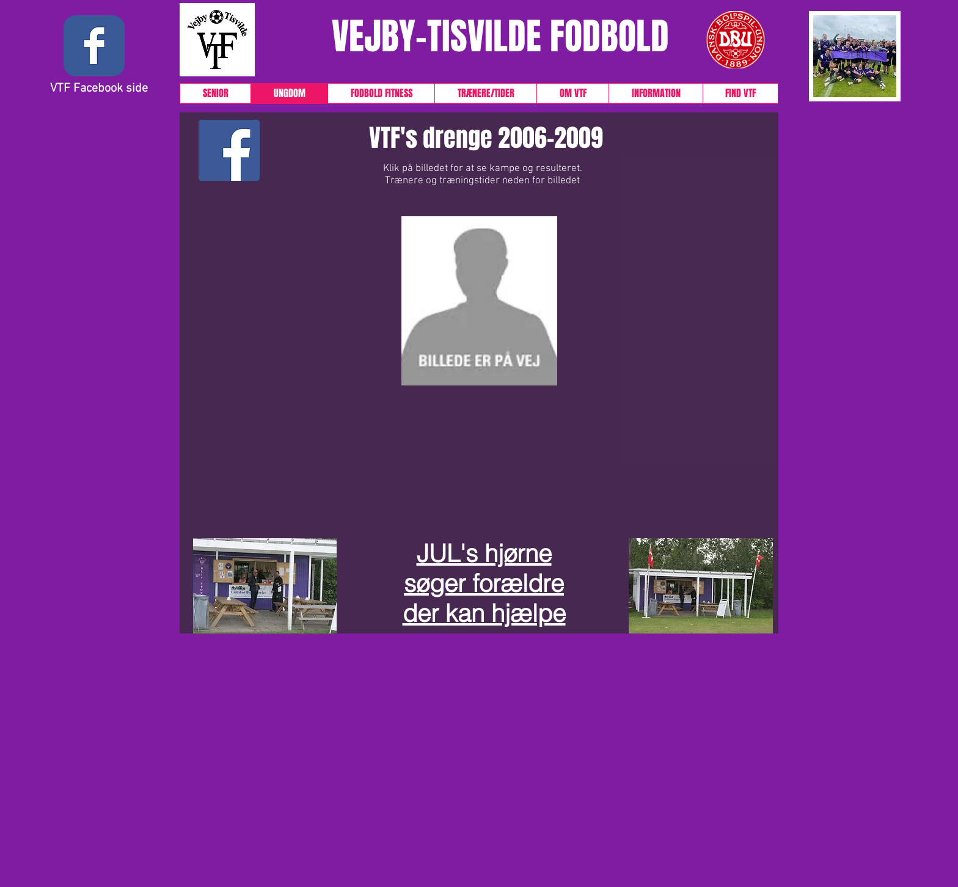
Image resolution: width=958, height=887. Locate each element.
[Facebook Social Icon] (229, 150)
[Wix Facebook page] (94, 45)
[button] (94, 334)
